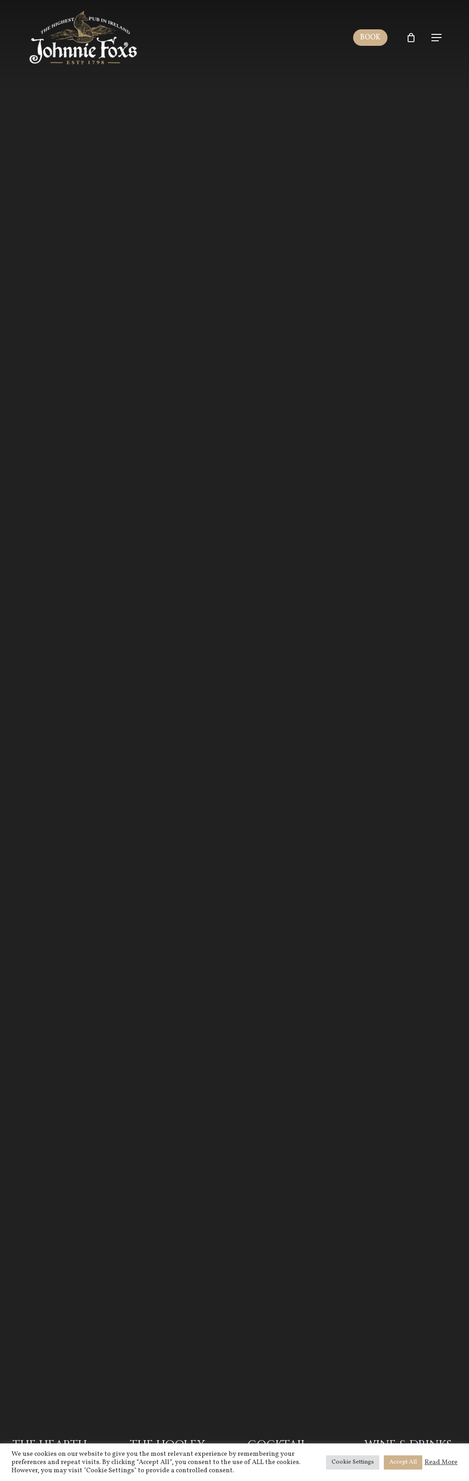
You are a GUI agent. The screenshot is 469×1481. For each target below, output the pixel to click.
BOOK (373, 38)
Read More (441, 1462)
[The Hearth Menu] (58, 740)
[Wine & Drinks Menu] (410, 740)
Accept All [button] (403, 1462)
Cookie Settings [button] (353, 1462)
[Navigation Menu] (436, 37)
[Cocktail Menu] (293, 740)
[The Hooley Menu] (176, 740)
